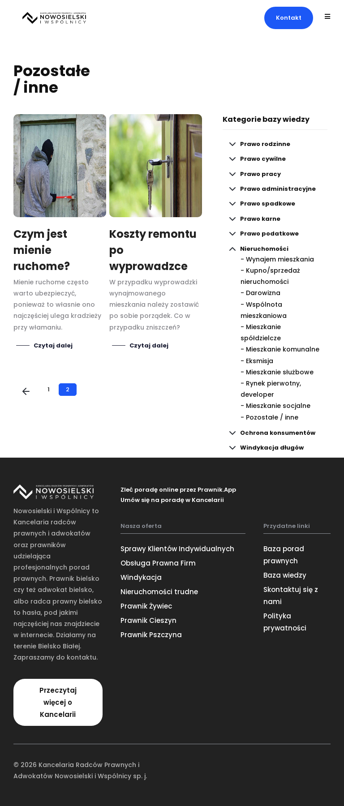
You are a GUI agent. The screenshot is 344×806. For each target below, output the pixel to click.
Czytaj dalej (53, 345)
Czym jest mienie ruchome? (41, 250)
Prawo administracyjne (278, 188)
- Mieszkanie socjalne (275, 405)
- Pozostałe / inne (269, 417)
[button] (288, 18)
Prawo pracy (260, 174)
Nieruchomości (264, 248)
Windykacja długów (272, 447)
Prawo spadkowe (267, 203)
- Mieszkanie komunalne (280, 349)
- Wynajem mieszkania (277, 259)
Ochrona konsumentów (277, 433)
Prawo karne (260, 218)
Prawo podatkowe (269, 233)
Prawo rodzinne (265, 144)
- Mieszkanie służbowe (277, 372)
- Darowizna (260, 292)
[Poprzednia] (26, 392)
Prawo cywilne (263, 158)
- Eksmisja (257, 360)
